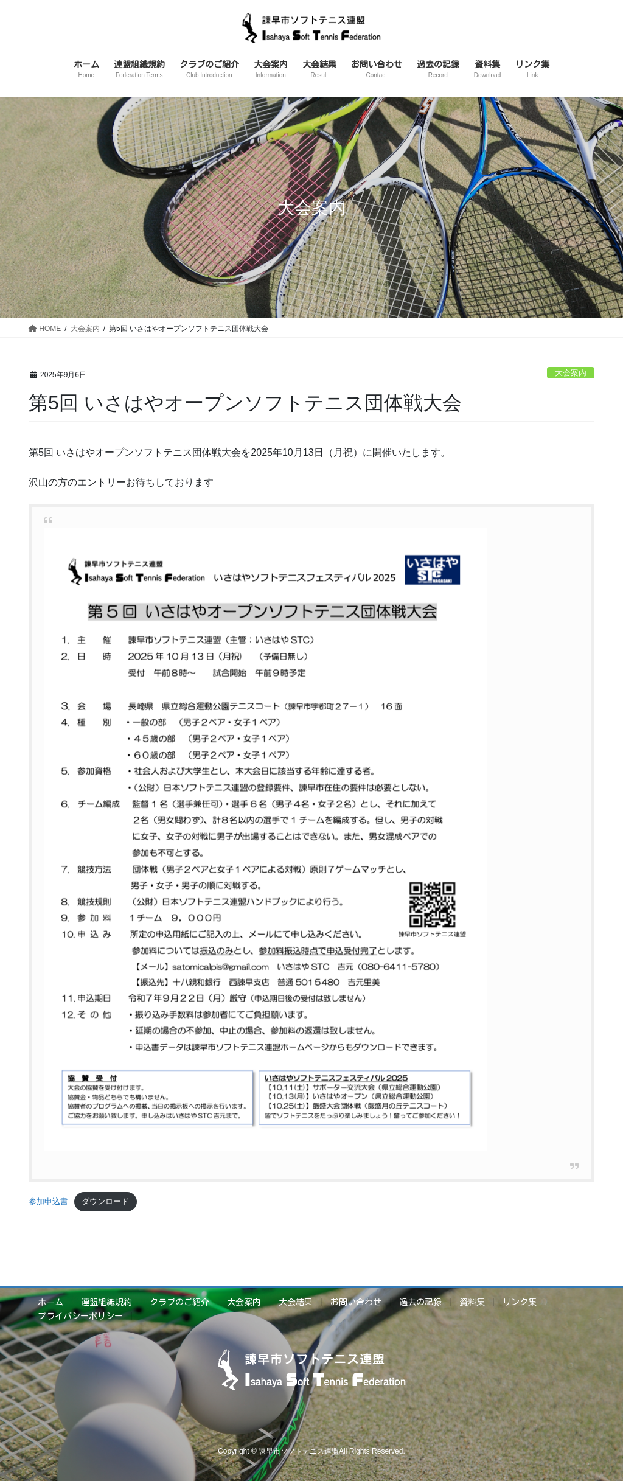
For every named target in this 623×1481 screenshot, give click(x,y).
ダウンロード (105, 1201)
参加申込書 (48, 1201)
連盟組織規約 (106, 1302)
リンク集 (520, 1302)
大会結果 (296, 1302)
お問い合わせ (355, 1302)
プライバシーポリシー (80, 1316)
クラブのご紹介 (179, 1302)
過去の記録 (420, 1302)
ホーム (50, 1302)
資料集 (472, 1302)
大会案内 (570, 372)
